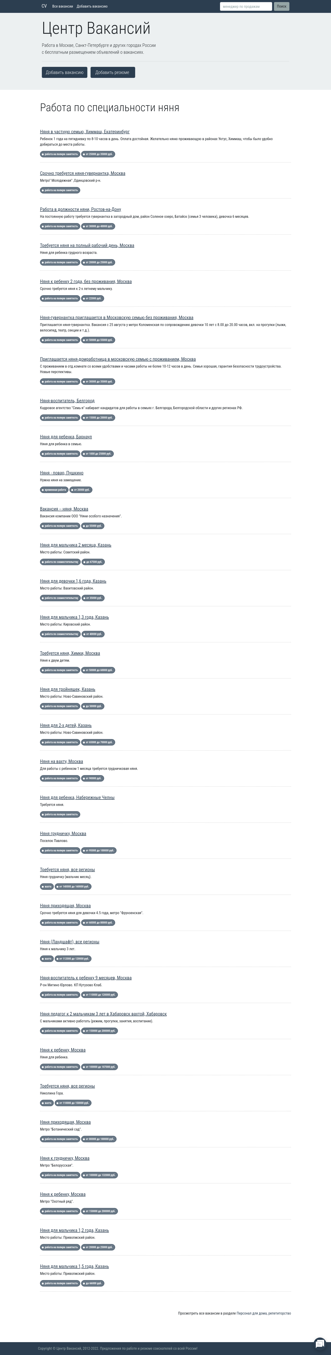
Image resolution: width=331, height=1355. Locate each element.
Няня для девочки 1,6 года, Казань (73, 581)
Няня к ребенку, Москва (63, 1050)
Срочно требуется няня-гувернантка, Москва (82, 173)
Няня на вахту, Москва (61, 761)
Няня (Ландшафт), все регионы (69, 941)
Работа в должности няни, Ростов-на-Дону (80, 209)
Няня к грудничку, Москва (64, 1158)
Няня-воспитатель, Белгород (67, 400)
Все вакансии (62, 6)
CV (44, 6)
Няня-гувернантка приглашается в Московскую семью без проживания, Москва (116, 317)
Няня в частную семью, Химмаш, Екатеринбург (85, 131)
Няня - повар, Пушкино (61, 473)
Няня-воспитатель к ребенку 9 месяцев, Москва (86, 978)
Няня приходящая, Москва (65, 905)
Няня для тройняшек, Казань (67, 689)
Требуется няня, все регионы (67, 869)
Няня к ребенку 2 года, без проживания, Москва (86, 281)
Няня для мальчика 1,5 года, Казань (74, 1266)
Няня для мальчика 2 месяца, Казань (75, 545)
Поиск (281, 6)
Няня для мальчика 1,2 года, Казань (74, 1230)
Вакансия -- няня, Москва (64, 509)
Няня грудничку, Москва (63, 833)
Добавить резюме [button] (112, 72)
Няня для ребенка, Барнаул (66, 436)
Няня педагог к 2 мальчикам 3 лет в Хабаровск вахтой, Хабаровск (103, 1014)
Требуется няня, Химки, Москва (70, 653)
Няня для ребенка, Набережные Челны (77, 797)
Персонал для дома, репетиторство (264, 1313)
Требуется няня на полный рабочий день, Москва (87, 245)
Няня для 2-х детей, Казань (66, 725)
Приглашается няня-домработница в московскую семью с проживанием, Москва (118, 359)
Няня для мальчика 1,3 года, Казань (74, 617)
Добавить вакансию (92, 6)
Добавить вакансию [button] (64, 72)
